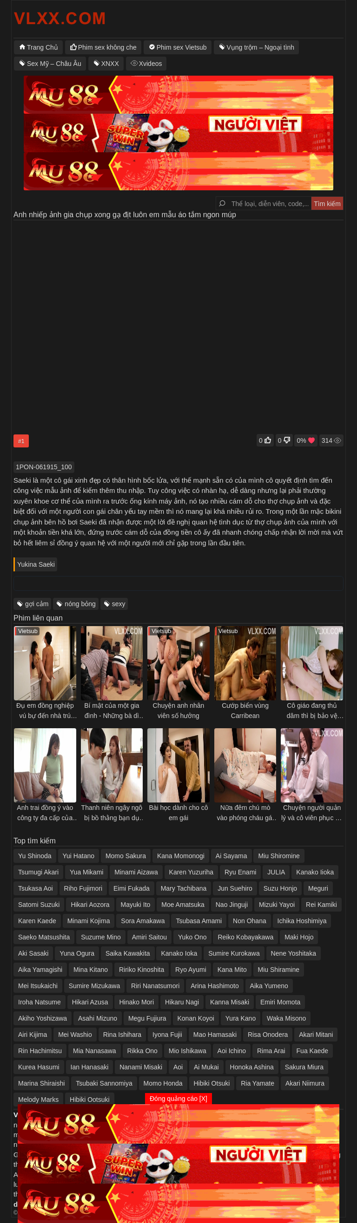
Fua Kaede (313, 1051)
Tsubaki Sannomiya (104, 1083)
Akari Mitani (316, 1034)
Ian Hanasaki (90, 1067)
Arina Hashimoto (215, 986)
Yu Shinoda (35, 856)
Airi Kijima (32, 1034)
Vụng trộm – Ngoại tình (261, 47)
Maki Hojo (298, 937)
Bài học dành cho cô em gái (178, 813)
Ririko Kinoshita (141, 969)
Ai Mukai (206, 1067)
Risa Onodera (268, 1034)
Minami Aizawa (136, 872)
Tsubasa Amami (199, 921)
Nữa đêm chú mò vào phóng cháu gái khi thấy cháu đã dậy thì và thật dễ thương (245, 813)
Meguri (318, 888)
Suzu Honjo (280, 888)
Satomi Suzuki (39, 904)
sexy (119, 604)
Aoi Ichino (232, 1051)
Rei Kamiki (321, 904)
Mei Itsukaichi (38, 986)
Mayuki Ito (136, 904)
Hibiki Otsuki (212, 1083)
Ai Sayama (231, 856)
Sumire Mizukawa (94, 986)
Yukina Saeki (36, 564)
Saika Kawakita (128, 953)
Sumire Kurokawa (234, 953)
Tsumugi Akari (38, 872)
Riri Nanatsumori (155, 986)
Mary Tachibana (184, 888)
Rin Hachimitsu (40, 1051)
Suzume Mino (101, 937)
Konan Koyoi (196, 1018)
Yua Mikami (86, 872)
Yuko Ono (192, 937)
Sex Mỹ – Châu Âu (54, 63)
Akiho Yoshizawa (42, 1018)
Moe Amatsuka (183, 904)
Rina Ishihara (122, 1034)
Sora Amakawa (143, 921)
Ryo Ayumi (190, 969)
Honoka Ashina (252, 1067)
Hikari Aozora (90, 904)
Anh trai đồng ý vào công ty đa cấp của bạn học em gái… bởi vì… (45, 813)
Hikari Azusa (90, 1002)
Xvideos (150, 63)
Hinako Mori (136, 1002)
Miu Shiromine (278, 856)
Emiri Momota (280, 1002)
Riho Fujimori (83, 888)
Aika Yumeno (269, 986)
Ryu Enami (240, 872)
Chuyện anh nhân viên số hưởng (179, 710)
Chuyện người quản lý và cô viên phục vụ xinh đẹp (312, 813)
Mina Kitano (90, 969)
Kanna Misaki (229, 1002)
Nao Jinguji (232, 904)
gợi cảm (36, 604)
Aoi (178, 1067)
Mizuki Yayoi (277, 904)
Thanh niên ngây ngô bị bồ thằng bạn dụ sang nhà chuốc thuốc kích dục (112, 813)
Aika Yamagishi (40, 969)
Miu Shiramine (278, 969)
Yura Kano (240, 1018)
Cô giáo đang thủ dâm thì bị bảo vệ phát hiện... (312, 711)
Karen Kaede (37, 921)
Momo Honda (163, 1083)
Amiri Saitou (149, 937)
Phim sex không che (107, 47)
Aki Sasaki (33, 953)
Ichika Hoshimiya (302, 921)
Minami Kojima (88, 921)
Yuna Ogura (77, 953)
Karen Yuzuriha (191, 872)
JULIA (276, 872)
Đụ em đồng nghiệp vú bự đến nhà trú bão (45, 711)
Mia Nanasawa (94, 1051)
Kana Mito (232, 969)
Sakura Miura (304, 1067)
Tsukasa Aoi (35, 888)
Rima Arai (271, 1051)
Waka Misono (286, 1018)
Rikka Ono (142, 1051)
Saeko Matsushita (44, 937)
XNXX (110, 63)
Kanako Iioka (315, 872)
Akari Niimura (304, 1083)
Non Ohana (249, 921)
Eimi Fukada (131, 888)
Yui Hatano (79, 856)
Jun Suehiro (235, 888)
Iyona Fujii (167, 1034)
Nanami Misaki (140, 1067)
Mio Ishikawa (187, 1051)
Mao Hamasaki (215, 1034)
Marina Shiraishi (41, 1083)
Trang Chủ (42, 47)
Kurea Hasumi (39, 1067)
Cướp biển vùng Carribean (245, 710)
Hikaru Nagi (182, 1002)
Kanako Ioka (179, 953)
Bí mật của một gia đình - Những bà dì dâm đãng (111, 711)
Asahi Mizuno (97, 1018)
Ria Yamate (257, 1083)
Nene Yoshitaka (293, 953)
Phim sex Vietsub (182, 47)
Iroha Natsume (39, 1002)
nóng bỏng (80, 604)
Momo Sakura (126, 856)
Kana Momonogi (181, 856)
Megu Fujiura (147, 1018)
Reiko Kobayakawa (245, 937)
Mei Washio (75, 1034)
